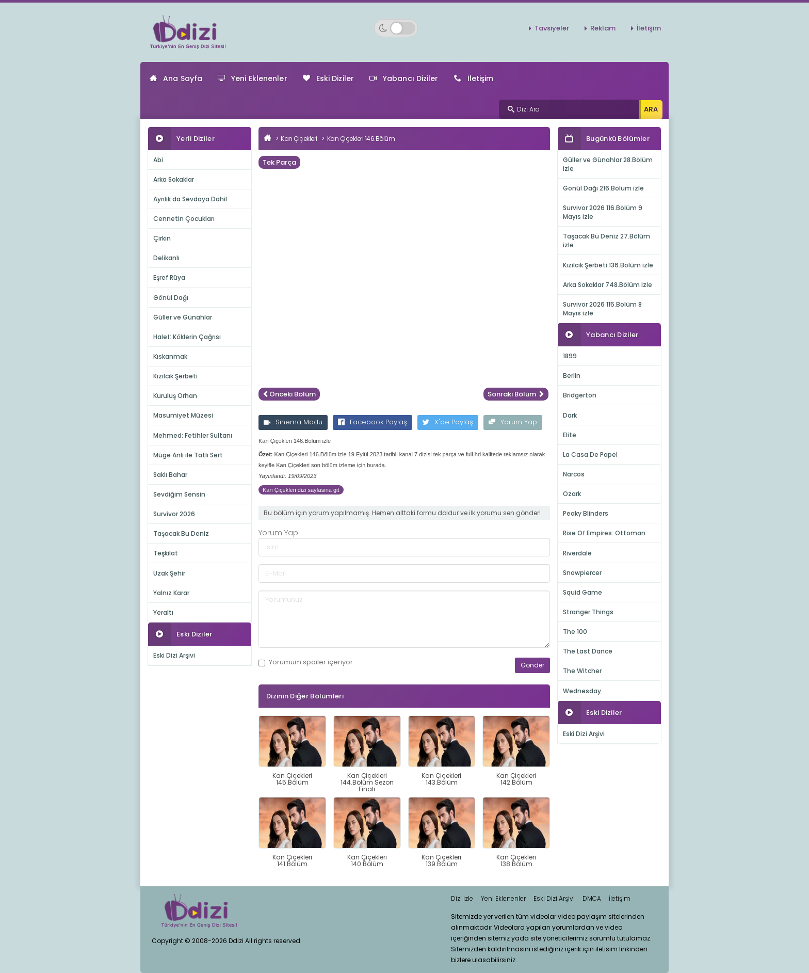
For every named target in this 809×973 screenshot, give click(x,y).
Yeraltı (163, 612)
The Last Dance (587, 651)
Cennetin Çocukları (184, 218)
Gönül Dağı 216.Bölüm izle (603, 188)
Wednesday (582, 691)
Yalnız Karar (171, 592)
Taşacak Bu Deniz (181, 533)
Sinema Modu (293, 422)
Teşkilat (165, 553)
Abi (158, 159)
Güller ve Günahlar (182, 317)
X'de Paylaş (448, 422)
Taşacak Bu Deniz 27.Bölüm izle (606, 240)
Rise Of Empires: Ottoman (604, 533)
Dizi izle (462, 898)
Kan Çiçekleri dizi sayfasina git (301, 490)
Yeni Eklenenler (252, 78)
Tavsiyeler (552, 28)
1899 (570, 356)
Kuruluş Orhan (175, 395)
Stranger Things (588, 612)
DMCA (592, 898)
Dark (570, 415)
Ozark (572, 493)
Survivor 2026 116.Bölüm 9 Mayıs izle (602, 212)
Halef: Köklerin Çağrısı (187, 336)
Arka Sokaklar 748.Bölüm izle (607, 284)
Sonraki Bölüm (516, 394)
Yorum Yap (513, 422)
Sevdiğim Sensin (179, 494)
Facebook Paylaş (372, 422)
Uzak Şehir (169, 573)
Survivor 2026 (174, 513)
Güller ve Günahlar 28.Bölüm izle (608, 164)
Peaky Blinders (585, 513)
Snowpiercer (582, 572)
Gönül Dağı (170, 297)
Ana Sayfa (176, 78)
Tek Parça (279, 162)
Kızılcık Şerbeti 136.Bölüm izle (608, 265)
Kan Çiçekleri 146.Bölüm (361, 138)
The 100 (575, 631)
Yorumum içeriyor (305, 662)
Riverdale (577, 553)
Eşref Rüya (169, 277)
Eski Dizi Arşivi (174, 655)
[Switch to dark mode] (396, 28)
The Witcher (582, 670)
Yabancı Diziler (404, 78)
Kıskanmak (170, 356)
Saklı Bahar (170, 474)
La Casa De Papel (590, 454)
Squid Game (582, 592)
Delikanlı (166, 257)
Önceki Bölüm (289, 394)
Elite (569, 434)
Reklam (603, 28)
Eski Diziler (328, 78)
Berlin (571, 375)
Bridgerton (579, 395)
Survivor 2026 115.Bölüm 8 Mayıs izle (602, 308)
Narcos (574, 474)
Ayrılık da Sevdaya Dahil (190, 199)
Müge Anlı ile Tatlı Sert (188, 455)
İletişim (649, 28)
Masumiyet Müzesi (183, 415)
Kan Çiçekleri (299, 138)
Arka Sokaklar (173, 179)
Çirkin (162, 238)
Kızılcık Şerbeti (175, 376)
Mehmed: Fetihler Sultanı (192, 435)
